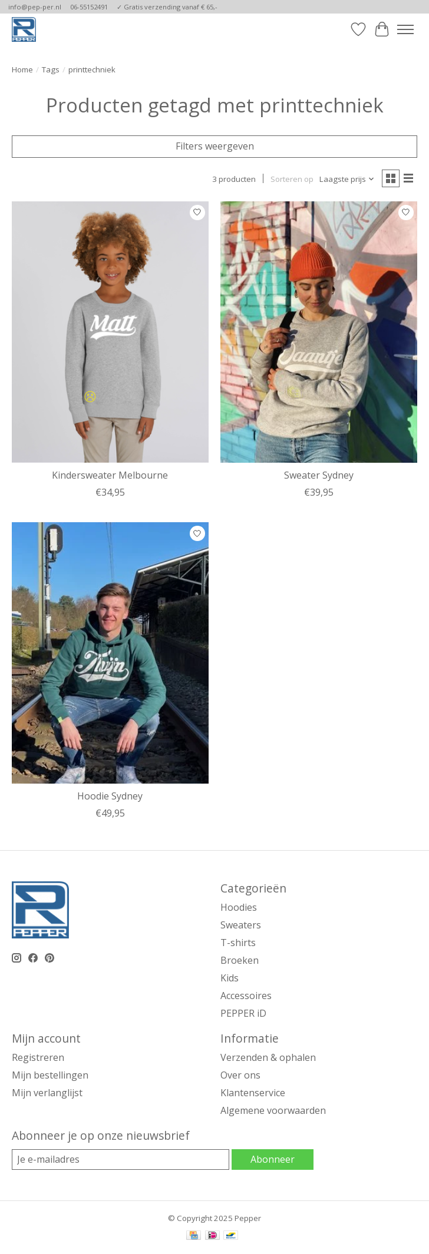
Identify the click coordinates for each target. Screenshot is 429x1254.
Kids (229, 977)
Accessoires (246, 995)
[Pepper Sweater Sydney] (318, 332)
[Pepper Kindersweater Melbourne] (110, 332)
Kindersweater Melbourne (110, 475)
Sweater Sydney (319, 475)
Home (22, 69)
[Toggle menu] (405, 29)
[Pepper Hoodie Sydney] (110, 653)
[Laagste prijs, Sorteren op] (347, 179)
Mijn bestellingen (50, 1075)
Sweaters (240, 924)
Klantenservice (252, 1092)
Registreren (38, 1057)
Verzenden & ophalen (268, 1057)
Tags (51, 69)
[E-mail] (120, 1159)
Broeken (239, 960)
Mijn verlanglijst (47, 1092)
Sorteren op (292, 179)
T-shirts (238, 942)
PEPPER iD (243, 1013)
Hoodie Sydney (110, 795)
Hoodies (238, 907)
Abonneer (272, 1159)
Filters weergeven (215, 146)
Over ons (240, 1075)
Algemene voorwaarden (273, 1110)
